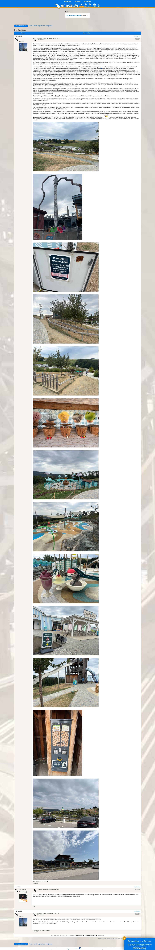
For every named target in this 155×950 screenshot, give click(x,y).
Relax (137, 38)
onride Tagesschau (39, 25)
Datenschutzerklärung (139, 948)
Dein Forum (67, 1)
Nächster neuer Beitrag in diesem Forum (117, 938)
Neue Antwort (21, 25)
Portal (76, 949)
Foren (30, 25)
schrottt (18, 887)
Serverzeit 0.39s (85, 949)
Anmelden (77, 1)
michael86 (18, 36)
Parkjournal (49, 25)
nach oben (137, 36)
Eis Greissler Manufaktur (74, 15)
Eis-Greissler (20, 30)
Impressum (70, 949)
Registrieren (87, 1)
